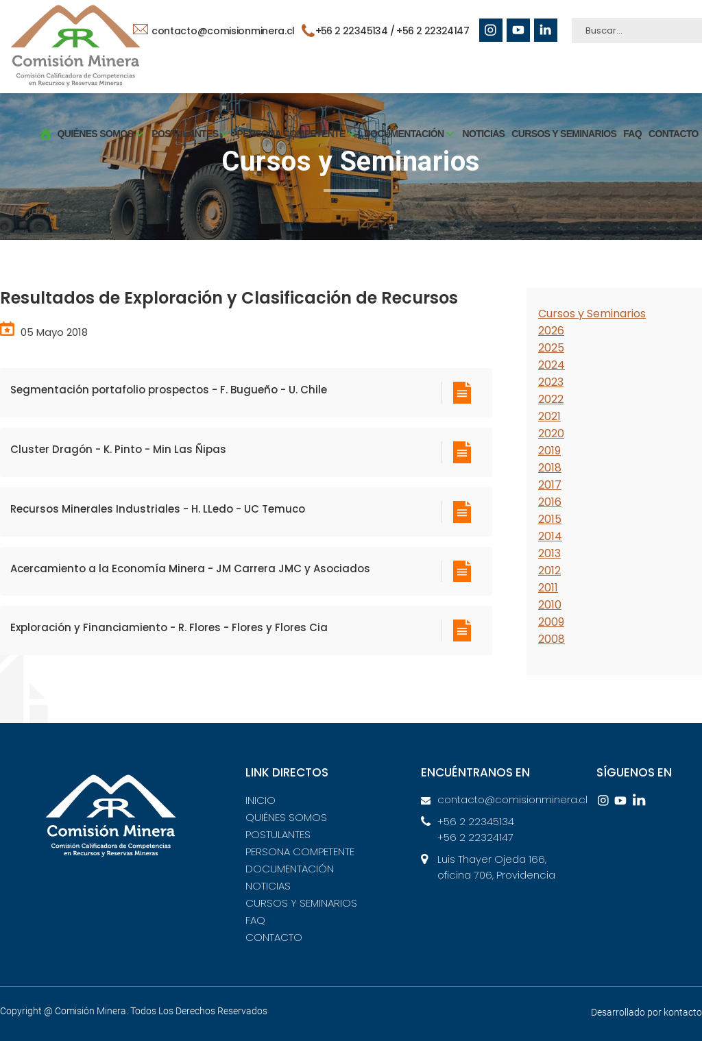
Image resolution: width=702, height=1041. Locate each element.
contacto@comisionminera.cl (214, 31)
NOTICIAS (484, 133)
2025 (551, 348)
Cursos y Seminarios (592, 313)
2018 (549, 468)
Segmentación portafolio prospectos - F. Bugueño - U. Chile (168, 389)
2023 (551, 382)
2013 (549, 553)
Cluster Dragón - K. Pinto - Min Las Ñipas (118, 449)
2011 (548, 588)
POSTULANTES (278, 834)
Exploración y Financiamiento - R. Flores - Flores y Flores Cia (169, 627)
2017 (549, 485)
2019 (549, 450)
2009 (551, 622)
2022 (551, 399)
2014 (550, 536)
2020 (551, 433)
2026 (551, 331)
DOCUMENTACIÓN (289, 868)
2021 (549, 416)
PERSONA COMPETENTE (299, 851)
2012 (549, 570)
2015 (549, 519)
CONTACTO (674, 133)
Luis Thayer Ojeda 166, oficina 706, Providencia (496, 867)
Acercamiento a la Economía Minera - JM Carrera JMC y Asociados (190, 568)
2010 (549, 605)
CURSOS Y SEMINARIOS (563, 133)
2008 (551, 639)
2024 (551, 365)
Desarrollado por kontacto (646, 1012)
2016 (549, 502)
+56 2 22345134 (475, 821)
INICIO (260, 800)
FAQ (632, 133)
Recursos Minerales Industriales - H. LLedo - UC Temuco (157, 509)
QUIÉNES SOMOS (286, 817)
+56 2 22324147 (432, 31)
